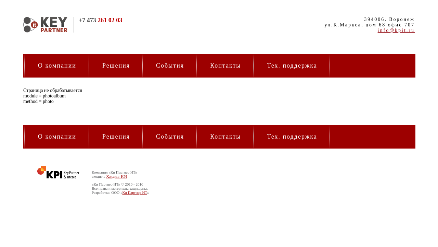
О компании (57, 65)
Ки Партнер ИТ (134, 192)
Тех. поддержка (292, 65)
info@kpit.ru (396, 30)
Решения (116, 65)
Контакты (225, 65)
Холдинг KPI (116, 176)
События (170, 65)
